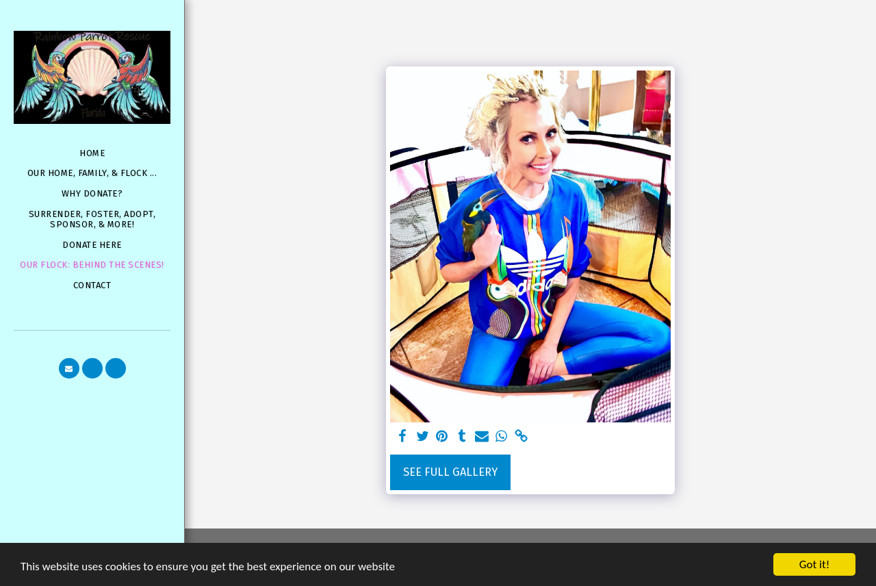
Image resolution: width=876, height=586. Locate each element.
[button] (69, 368)
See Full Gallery (450, 472)
